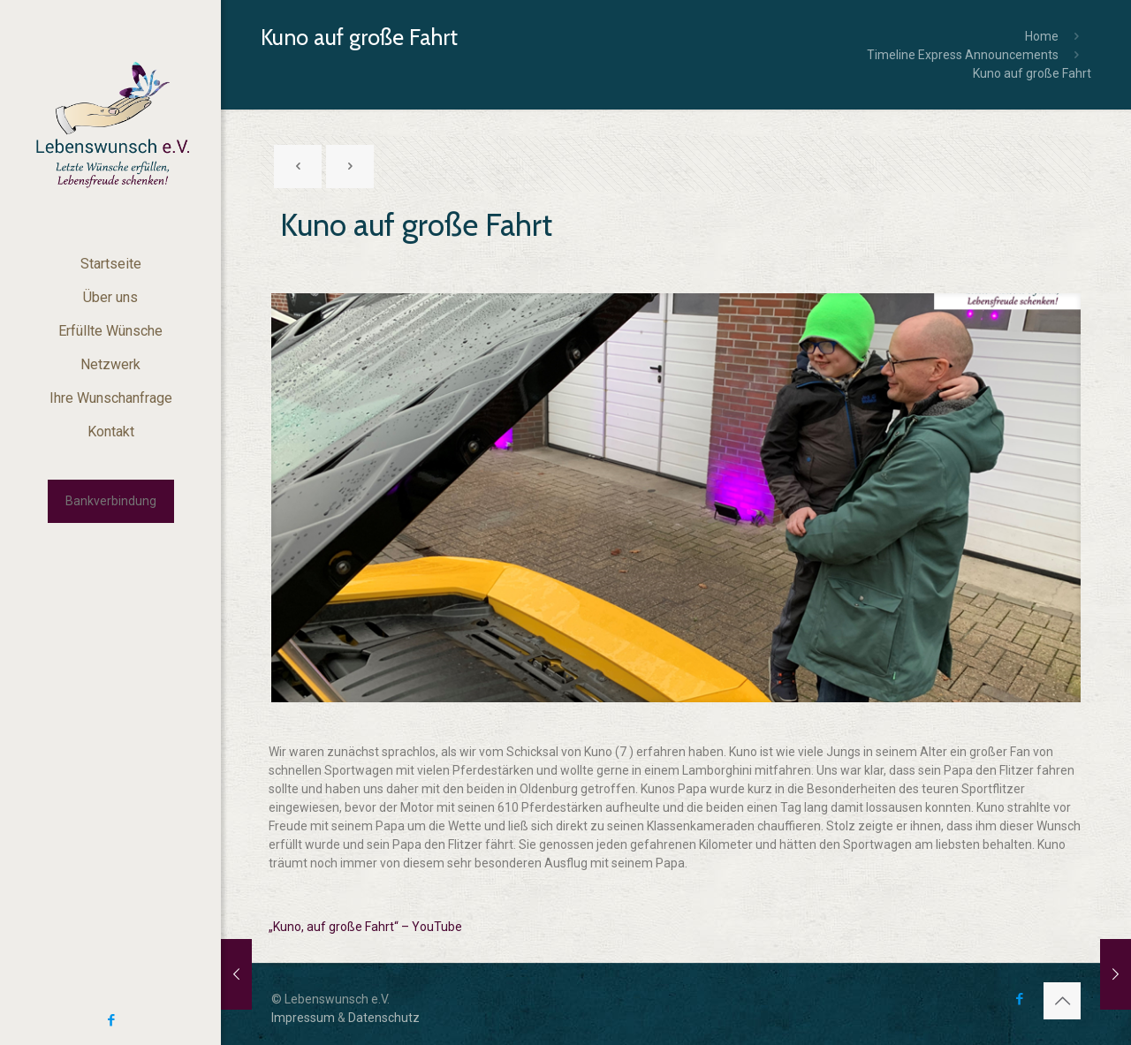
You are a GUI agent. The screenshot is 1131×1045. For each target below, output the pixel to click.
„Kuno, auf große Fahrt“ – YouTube (365, 927)
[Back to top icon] (1062, 1000)
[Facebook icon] (111, 1020)
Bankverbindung (110, 501)
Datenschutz (384, 1018)
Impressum (303, 1018)
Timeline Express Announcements (963, 55)
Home (1042, 36)
